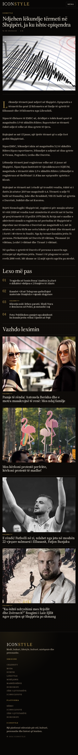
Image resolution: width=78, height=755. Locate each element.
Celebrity (12, 665)
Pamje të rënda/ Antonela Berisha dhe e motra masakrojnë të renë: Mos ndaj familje (34, 399)
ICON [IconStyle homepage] (16, 4)
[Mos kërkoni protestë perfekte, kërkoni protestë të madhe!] (39, 435)
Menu (71, 4)
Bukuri (11, 672)
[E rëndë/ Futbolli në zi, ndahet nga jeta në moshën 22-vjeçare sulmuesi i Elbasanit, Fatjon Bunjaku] (39, 504)
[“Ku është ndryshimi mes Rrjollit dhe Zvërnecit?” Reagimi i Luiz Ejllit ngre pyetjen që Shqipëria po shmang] (39, 575)
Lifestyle (12, 676)
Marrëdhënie (14, 683)
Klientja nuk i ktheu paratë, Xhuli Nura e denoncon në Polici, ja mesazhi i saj (31, 305)
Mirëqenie (12, 679)
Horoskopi (13, 687)
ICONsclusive (14, 694)
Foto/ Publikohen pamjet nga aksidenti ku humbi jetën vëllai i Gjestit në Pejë (30, 316)
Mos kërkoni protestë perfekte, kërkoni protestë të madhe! (25, 468)
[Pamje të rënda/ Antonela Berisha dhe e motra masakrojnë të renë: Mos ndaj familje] (39, 363)
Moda (10, 668)
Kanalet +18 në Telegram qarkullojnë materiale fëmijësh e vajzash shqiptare (31, 293)
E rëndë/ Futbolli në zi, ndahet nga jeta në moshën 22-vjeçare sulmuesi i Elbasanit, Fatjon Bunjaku (39, 540)
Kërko (10, 706)
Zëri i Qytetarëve (16, 691)
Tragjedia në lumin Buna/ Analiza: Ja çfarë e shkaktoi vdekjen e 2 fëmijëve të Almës (32, 282)
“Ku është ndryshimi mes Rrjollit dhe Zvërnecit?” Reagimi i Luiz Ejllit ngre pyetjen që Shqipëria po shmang (29, 613)
